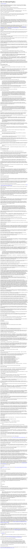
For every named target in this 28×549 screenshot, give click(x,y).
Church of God (9, 536)
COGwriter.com (4, 463)
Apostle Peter (3, 533)
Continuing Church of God (17, 529)
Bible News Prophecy (4, 467)
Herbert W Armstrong (3, 3)
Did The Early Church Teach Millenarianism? (13, 27)
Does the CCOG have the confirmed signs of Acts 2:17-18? (7, 547)
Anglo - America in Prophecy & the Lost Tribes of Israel (18, 437)
